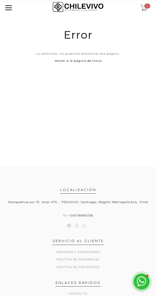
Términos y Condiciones (78, 252)
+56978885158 (81, 215)
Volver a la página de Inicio (78, 61)
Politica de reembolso (78, 259)
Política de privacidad (78, 267)
